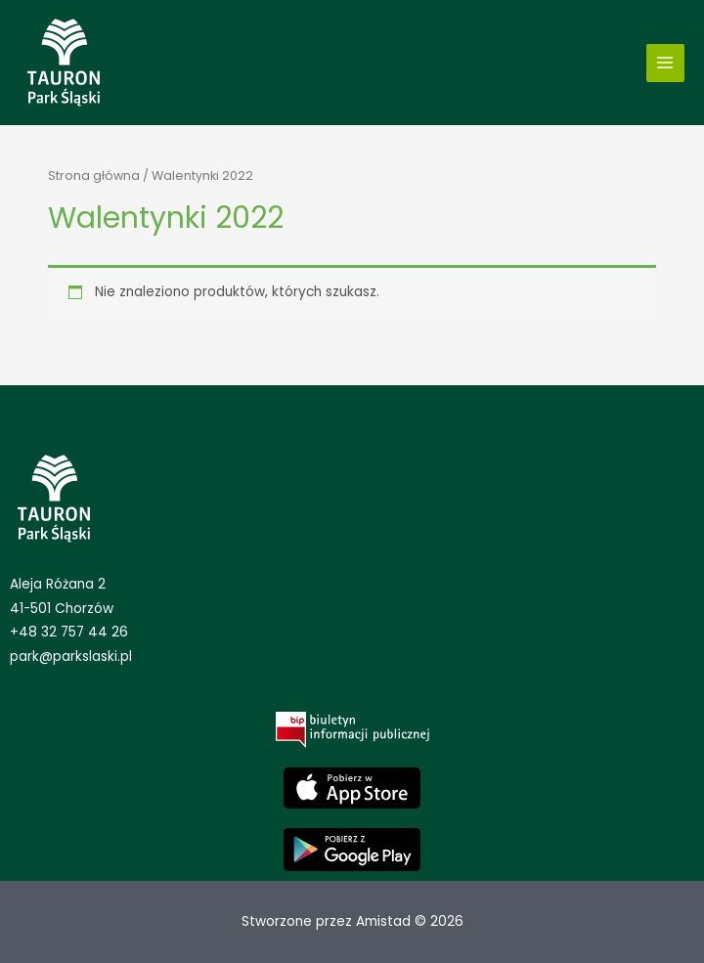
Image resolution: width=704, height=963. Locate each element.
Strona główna (94, 175)
